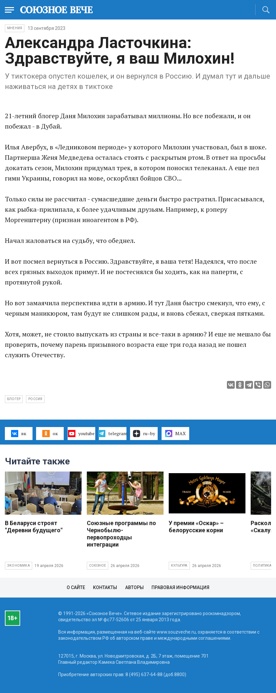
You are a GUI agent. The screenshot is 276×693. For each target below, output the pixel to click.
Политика (262, 565)
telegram (112, 433)
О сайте (76, 587)
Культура (179, 565)
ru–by (144, 433)
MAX (175, 433)
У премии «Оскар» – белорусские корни (196, 527)
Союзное (97, 565)
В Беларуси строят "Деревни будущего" (33, 527)
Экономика (18, 565)
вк (18, 433)
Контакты (105, 587)
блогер (13, 399)
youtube (81, 433)
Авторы (134, 587)
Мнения (14, 28)
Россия (35, 399)
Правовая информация (180, 587)
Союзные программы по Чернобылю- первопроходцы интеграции (121, 534)
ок (50, 433)
